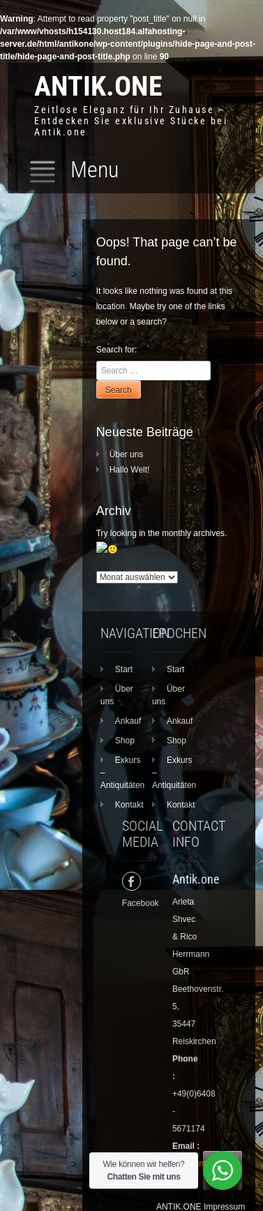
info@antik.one (200, 1147)
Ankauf (128, 705)
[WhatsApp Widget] (222, 1170)
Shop (125, 724)
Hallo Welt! (130, 470)
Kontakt (129, 789)
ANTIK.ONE (98, 86)
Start (124, 653)
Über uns (127, 454)
